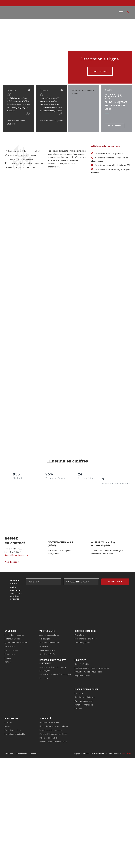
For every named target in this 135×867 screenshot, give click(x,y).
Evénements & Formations (76, 639)
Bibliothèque (40, 639)
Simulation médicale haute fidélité (48, 678)
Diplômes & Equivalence (14, 712)
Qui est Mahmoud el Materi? (16, 643)
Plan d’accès (12, 562)
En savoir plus (114, 126)
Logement (39, 646)
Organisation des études (15, 696)
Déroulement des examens (16, 704)
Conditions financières (74, 679)
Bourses (68, 683)
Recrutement (10, 654)
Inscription (69, 667)
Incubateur (99, 652)
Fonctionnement (11, 650)
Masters (98, 671)
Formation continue (103, 675)
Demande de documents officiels (18, 715)
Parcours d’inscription (74, 675)
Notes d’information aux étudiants (19, 700)
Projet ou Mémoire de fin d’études (18, 708)
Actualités (9, 727)
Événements (21, 727)
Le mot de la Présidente (14, 635)
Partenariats (10, 646)
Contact (8, 662)
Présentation (70, 635)
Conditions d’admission (75, 671)
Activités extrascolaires (44, 635)
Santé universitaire (42, 650)
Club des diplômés (42, 654)
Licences (99, 667)
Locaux (8, 658)
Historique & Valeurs (13, 639)
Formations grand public (105, 679)
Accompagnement (73, 643)
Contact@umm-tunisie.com (16, 555)
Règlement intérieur (43, 682)
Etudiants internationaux (45, 643)
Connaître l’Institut (42, 667)
